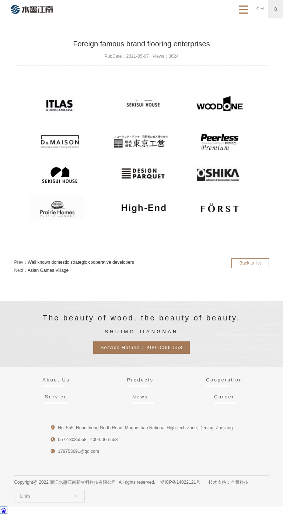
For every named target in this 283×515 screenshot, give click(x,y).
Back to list (250, 263)
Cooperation (224, 380)
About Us (56, 380)
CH (260, 8)
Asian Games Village (48, 270)
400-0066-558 (165, 347)
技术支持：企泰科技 (228, 482)
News (140, 396)
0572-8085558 (72, 439)
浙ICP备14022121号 (180, 482)
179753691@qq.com (78, 451)
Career (224, 396)
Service (56, 396)
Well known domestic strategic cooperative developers (81, 262)
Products (140, 380)
